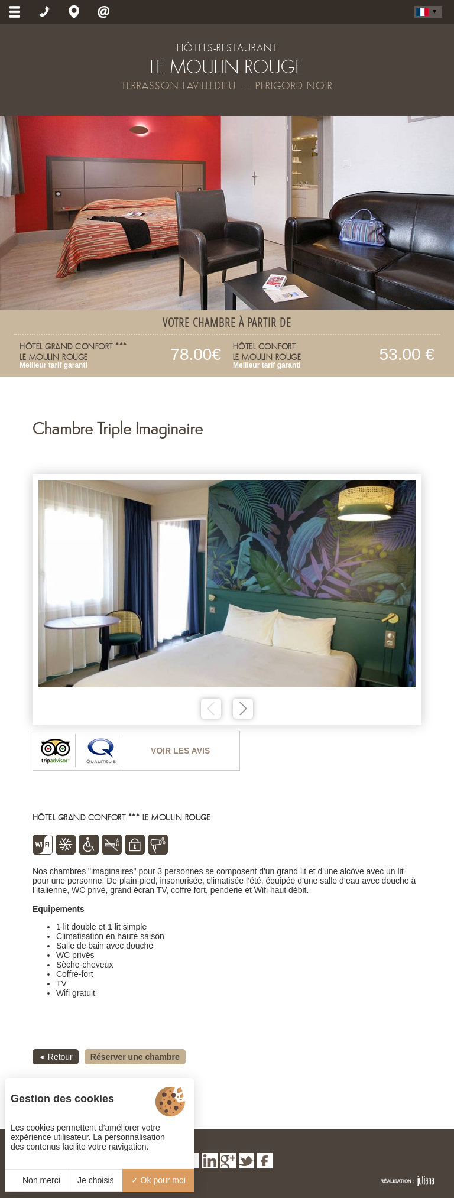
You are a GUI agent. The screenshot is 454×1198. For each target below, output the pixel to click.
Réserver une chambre (135, 1056)
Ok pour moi (158, 1180)
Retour (60, 1056)
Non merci (36, 1180)
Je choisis (95, 1180)
